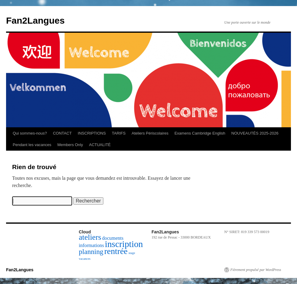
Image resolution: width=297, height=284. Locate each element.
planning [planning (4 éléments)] (91, 252)
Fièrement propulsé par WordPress (255, 270)
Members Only (70, 144)
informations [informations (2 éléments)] (91, 245)
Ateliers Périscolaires (150, 133)
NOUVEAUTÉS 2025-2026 (254, 133)
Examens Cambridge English (200, 133)
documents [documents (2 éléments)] (112, 238)
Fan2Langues (35, 20)
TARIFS (118, 133)
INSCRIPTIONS (92, 133)
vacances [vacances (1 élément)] (84, 258)
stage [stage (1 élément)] (131, 253)
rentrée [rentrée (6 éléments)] (116, 251)
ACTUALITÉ (100, 144)
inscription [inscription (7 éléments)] (124, 244)
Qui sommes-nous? (30, 133)
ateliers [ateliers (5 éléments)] (90, 237)
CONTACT (62, 133)
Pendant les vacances (32, 144)
